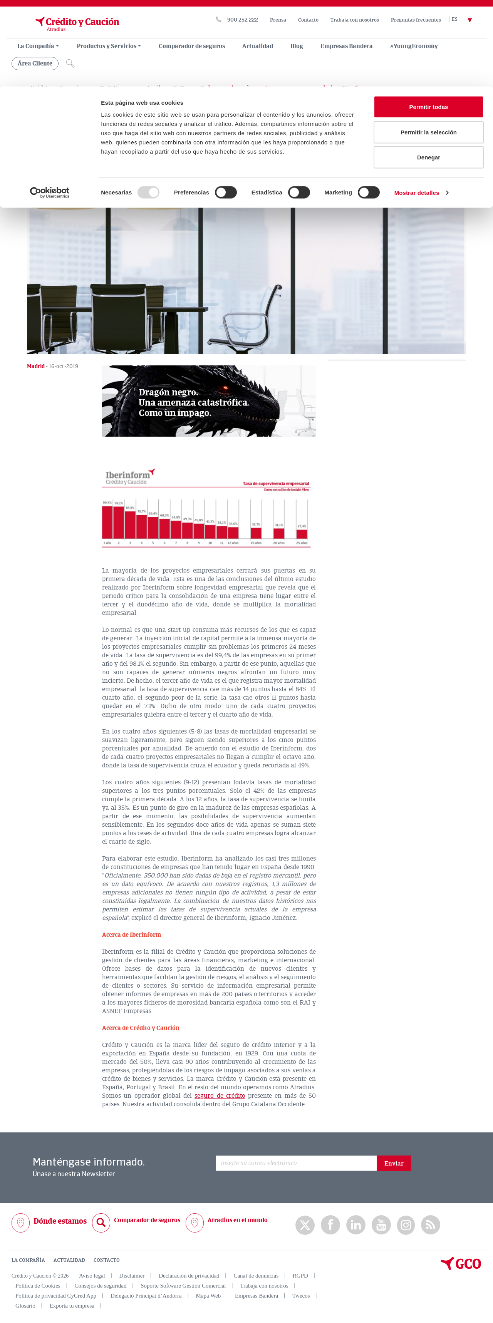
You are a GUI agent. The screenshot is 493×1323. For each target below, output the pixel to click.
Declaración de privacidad (189, 1275)
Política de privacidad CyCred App (55, 1295)
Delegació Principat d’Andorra (146, 1295)
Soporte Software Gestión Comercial (183, 1285)
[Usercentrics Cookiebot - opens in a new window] (50, 106)
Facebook (330, 1224)
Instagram (406, 1225)
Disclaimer (132, 1275)
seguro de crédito (220, 1095)
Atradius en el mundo (238, 1220)
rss (430, 1224)
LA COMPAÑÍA (28, 1260)
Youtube (381, 1224)
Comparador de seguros (147, 1220)
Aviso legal (92, 1275)
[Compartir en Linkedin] (72, 185)
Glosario (25, 1305)
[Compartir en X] (35, 185)
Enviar (394, 1163)
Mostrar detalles (416, 106)
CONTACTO (107, 1260)
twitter (305, 1225)
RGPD (300, 1275)
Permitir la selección (429, 45)
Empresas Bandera (256, 1295)
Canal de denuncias (255, 1275)
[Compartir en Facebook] (53, 185)
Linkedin (356, 1224)
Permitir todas (428, 20)
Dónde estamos (60, 1221)
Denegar (428, 70)
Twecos (301, 1295)
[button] (209, 400)
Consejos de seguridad (100, 1285)
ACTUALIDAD (69, 1260)
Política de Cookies (37, 1285)
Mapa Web (208, 1295)
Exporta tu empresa (71, 1305)
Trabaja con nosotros (264, 1285)
